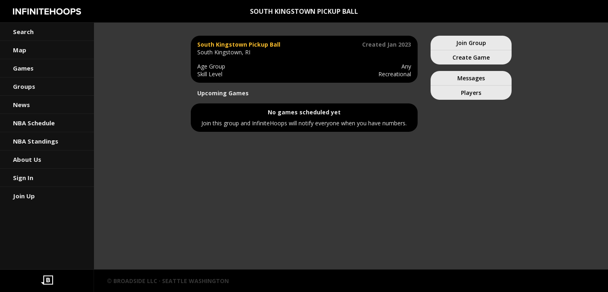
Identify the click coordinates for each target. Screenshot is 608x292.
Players (471, 93)
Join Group (471, 43)
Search (23, 32)
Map (19, 50)
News (21, 105)
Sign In (23, 178)
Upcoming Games (223, 93)
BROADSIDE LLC (135, 281)
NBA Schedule (34, 123)
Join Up (24, 196)
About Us (27, 159)
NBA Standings (35, 141)
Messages (471, 78)
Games (23, 68)
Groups (24, 86)
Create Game (471, 57)
